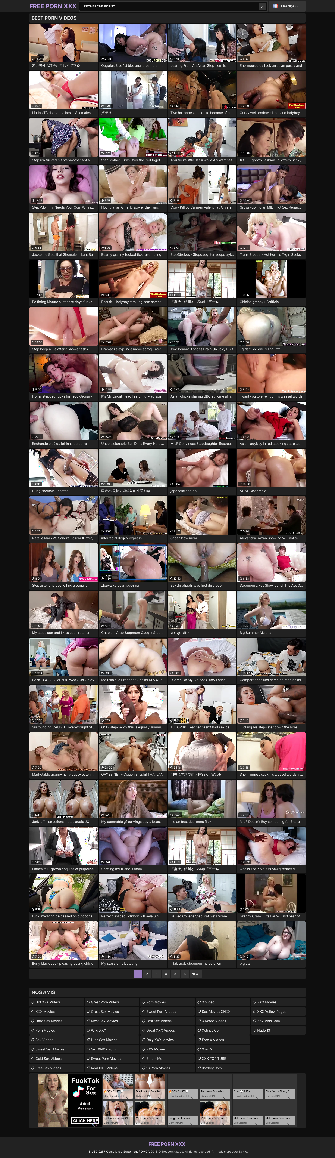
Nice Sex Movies (104, 1040)
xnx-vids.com (268, 1021)
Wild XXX (98, 1030)
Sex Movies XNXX (216, 1011)
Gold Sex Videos (48, 1058)
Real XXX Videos (104, 1068)
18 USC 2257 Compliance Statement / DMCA (118, 1151)
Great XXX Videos (160, 1030)
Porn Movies (45, 1030)
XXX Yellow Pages (271, 1011)
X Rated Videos (214, 1021)
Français (289, 6)
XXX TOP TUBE (214, 1058)
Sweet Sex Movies (49, 1049)
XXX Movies (45, 1011)
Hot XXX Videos (48, 1002)
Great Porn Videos (105, 1002)
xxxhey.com (212, 1068)
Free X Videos (213, 1040)
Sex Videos (44, 1040)
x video (208, 1002)
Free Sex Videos (48, 1068)
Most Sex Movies (104, 1021)
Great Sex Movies (105, 1011)
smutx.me (154, 1058)
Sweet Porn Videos (161, 1011)
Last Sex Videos (159, 1021)
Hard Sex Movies (48, 1021)
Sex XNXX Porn (103, 1049)
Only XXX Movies (160, 1040)
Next (196, 974)
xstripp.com (212, 1030)
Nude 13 (263, 1030)
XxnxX (207, 1049)
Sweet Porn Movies (106, 1058)
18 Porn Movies (158, 1068)
